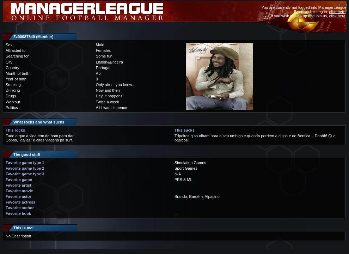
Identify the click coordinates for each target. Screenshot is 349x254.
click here (337, 12)
